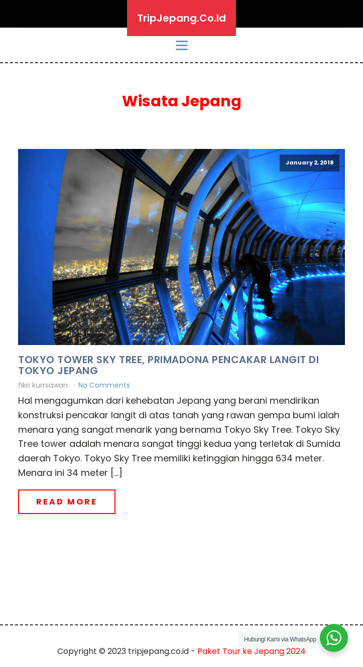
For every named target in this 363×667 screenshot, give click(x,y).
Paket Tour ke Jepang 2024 (251, 651)
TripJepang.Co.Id (181, 18)
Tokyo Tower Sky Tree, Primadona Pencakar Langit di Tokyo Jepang (168, 365)
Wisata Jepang (181, 101)
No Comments (104, 385)
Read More (66, 502)
